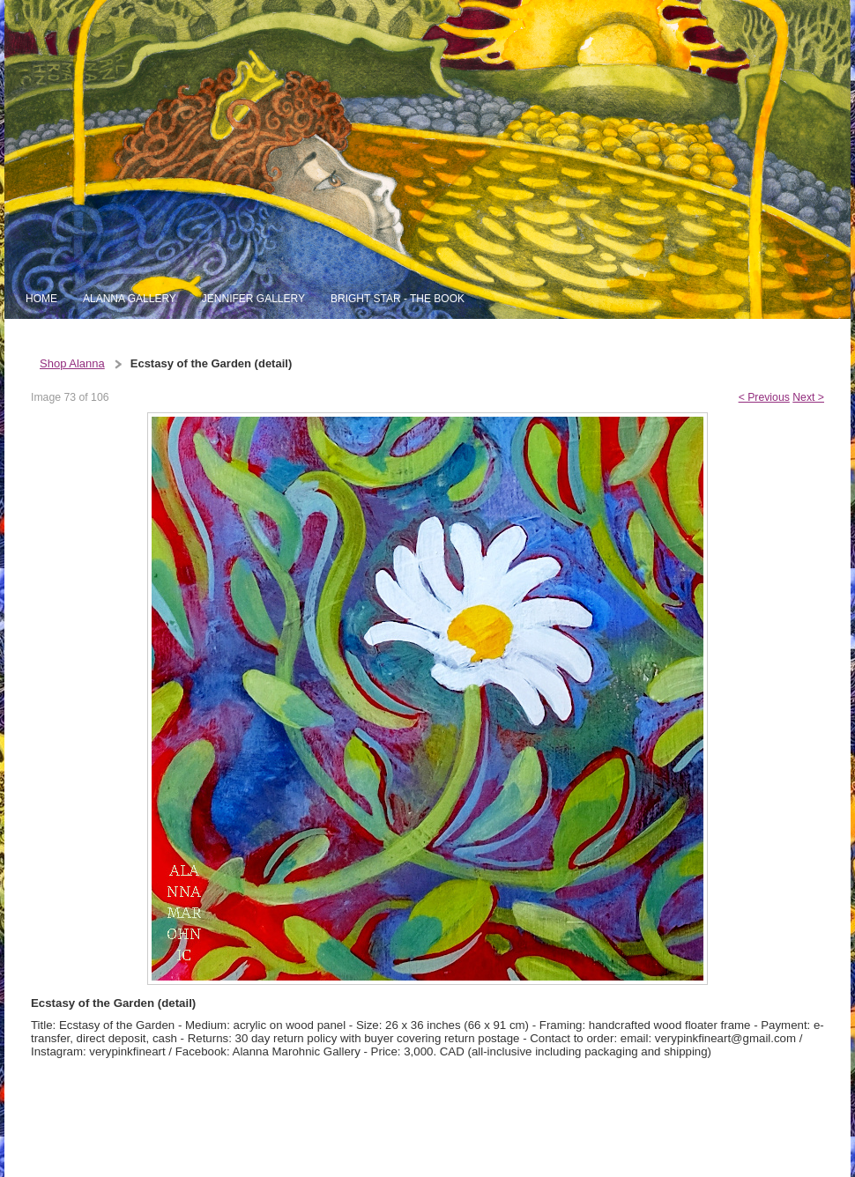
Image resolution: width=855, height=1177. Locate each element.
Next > (808, 397)
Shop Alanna (72, 363)
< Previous (764, 397)
